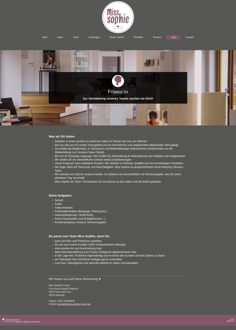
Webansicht (230, 321)
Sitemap (16, 319)
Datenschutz (27, 321)
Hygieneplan (36, 321)
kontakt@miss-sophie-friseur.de (74, 304)
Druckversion (8, 319)
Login (232, 319)
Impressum (19, 321)
